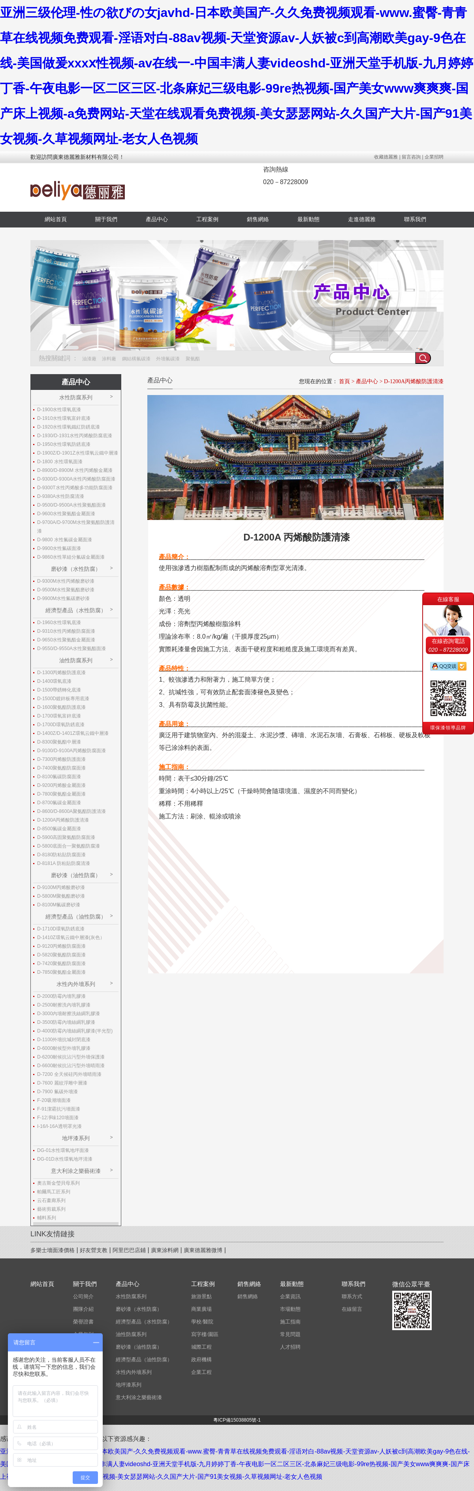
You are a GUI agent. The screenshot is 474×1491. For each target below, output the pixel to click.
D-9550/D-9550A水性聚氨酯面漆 (71, 648)
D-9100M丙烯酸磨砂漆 (61, 887)
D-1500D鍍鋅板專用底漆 (63, 698)
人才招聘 (290, 1347)
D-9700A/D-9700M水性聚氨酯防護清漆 (76, 527)
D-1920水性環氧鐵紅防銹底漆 (68, 427)
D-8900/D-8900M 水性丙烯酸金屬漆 (75, 470)
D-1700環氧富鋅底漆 (59, 716)
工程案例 (207, 219)
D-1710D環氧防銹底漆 (61, 929)
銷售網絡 (258, 219)
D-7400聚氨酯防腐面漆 (61, 768)
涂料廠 (109, 359)
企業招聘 (434, 157)
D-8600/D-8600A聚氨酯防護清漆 (71, 811)
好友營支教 (93, 1250)
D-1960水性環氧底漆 (59, 622)
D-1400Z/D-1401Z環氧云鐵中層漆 (73, 733)
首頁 (344, 381)
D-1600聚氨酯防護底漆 (61, 707)
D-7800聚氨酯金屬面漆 (61, 794)
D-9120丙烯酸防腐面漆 (61, 946)
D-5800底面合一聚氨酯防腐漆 (68, 846)
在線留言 (352, 1309)
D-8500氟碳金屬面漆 (59, 828)
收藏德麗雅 (386, 157)
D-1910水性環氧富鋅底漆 (63, 418)
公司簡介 (83, 1296)
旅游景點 (201, 1296)
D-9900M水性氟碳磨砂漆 (63, 598)
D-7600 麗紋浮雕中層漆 (62, 1083)
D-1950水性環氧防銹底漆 (63, 444)
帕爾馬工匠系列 (53, 1192)
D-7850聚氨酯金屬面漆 (61, 972)
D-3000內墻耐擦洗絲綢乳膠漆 (68, 1013)
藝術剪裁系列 (51, 1209)
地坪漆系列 (76, 1138)
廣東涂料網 (165, 1250)
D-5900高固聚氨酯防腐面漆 (66, 837)
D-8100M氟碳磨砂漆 (58, 905)
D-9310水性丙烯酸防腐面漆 (66, 631)
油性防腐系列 (75, 660)
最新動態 (308, 219)
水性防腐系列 (75, 397)
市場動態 (290, 1309)
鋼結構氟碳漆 (136, 359)
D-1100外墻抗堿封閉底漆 (63, 1039)
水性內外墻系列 (75, 984)
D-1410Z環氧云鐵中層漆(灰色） (71, 937)
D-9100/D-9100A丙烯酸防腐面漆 (71, 750)
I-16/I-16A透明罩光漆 (59, 1126)
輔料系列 (46, 1218)
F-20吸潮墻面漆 (54, 1100)
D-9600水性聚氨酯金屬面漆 (66, 513)
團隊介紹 (83, 1309)
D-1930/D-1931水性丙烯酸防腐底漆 (74, 435)
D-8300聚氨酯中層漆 (59, 742)
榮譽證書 (83, 1322)
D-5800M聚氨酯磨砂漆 (61, 896)
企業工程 (201, 1372)
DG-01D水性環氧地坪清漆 (64, 1159)
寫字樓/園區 (204, 1334)
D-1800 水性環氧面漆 (60, 461)
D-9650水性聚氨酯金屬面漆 (66, 640)
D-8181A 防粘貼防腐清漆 (63, 863)
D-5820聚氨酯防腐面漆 (61, 955)
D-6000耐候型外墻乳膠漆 (63, 1048)
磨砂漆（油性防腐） (76, 875)
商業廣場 (201, 1309)
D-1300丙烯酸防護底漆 (61, 672)
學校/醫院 (202, 1322)
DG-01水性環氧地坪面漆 (63, 1150)
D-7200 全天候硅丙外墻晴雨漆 (69, 1074)
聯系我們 (415, 219)
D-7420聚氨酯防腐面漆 (61, 963)
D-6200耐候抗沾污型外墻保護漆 (71, 1057)
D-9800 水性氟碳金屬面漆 (64, 539)
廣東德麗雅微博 (203, 1250)
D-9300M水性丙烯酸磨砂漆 (65, 581)
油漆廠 (89, 359)
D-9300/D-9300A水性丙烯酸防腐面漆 (76, 479)
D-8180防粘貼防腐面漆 (61, 854)
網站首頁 (56, 219)
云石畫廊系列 (51, 1200)
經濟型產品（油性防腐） (75, 916)
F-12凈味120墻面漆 (58, 1117)
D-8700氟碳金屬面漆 (59, 802)
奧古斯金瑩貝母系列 (58, 1183)
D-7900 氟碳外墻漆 (57, 1091)
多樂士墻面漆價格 (52, 1250)
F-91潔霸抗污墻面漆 (58, 1109)
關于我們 (106, 219)
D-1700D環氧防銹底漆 (61, 724)
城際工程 (201, 1347)
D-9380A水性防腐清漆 (60, 496)
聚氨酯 (193, 359)
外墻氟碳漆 (168, 359)
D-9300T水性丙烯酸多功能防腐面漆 (75, 487)
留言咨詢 (411, 157)
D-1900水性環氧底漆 (59, 409)
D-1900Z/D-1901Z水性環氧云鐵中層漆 (77, 453)
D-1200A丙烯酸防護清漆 (414, 381)
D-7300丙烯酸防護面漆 (61, 759)
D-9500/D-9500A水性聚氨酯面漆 (71, 505)
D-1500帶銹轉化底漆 (59, 690)
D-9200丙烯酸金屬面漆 (61, 785)
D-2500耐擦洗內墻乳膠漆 (63, 1005)
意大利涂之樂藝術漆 (76, 1171)
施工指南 (290, 1322)
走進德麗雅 (362, 219)
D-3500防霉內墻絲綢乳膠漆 (66, 1022)
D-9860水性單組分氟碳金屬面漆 (71, 557)
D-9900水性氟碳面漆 (59, 548)
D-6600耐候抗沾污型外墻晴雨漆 (71, 1065)
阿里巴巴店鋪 (129, 1250)
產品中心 (157, 219)
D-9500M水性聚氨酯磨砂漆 (65, 590)
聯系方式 (352, 1296)
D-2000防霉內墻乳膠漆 (61, 996)
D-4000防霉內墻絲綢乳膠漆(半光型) (75, 1031)
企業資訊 (290, 1296)
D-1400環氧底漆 (54, 681)
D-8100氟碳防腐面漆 (59, 776)
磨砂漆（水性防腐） (76, 569)
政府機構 (201, 1359)
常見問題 (290, 1334)
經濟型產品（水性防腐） (75, 610)
